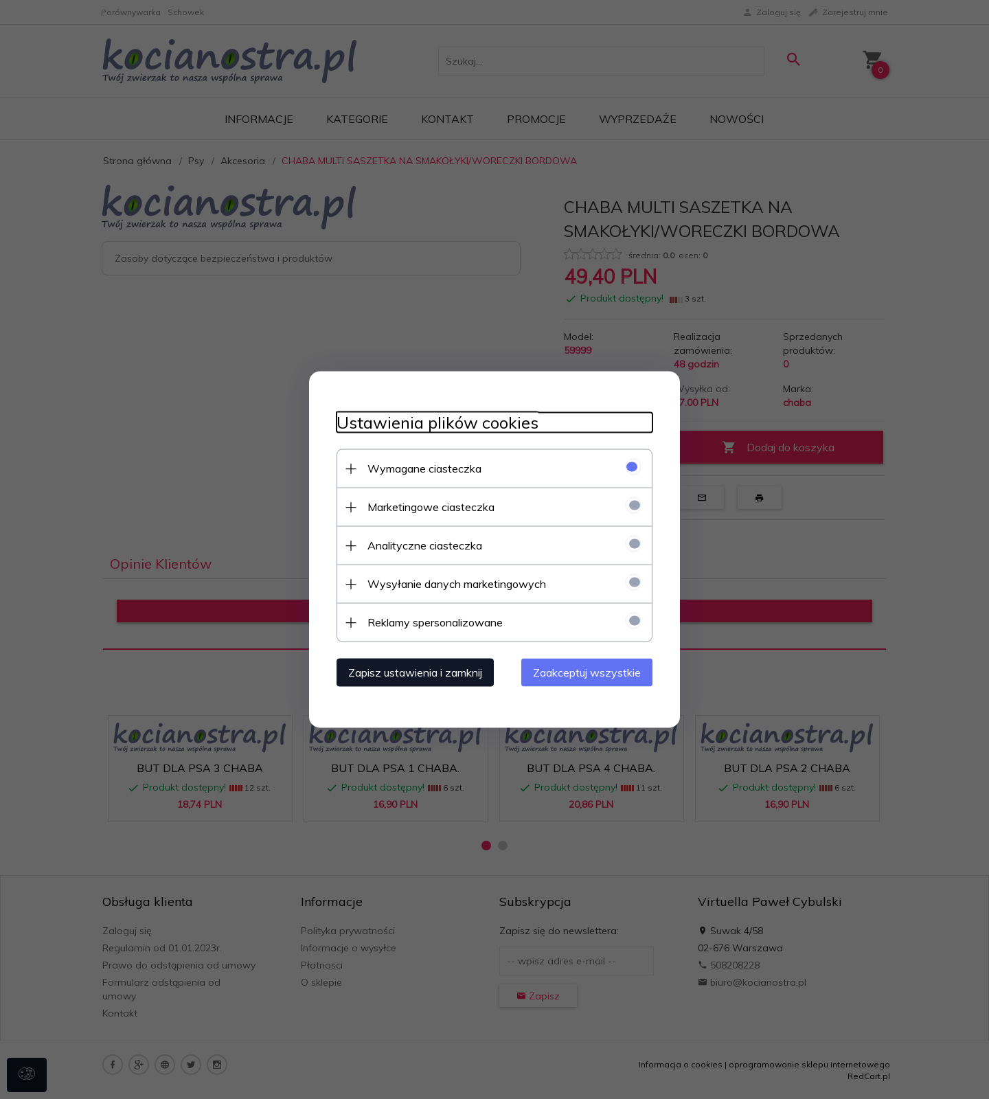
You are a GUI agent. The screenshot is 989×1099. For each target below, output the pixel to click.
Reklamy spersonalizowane (435, 622)
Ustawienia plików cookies (437, 423)
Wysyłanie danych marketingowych (456, 584)
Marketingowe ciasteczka (430, 507)
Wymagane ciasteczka (424, 468)
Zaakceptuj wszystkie (587, 672)
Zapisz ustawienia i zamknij (415, 672)
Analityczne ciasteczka (424, 545)
